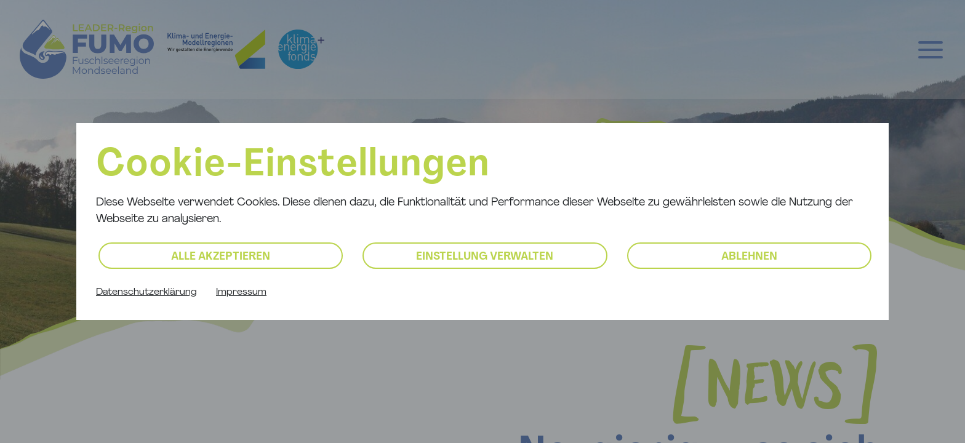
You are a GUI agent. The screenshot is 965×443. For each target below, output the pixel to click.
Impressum (241, 292)
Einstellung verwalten (484, 257)
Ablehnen (749, 257)
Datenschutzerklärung (146, 292)
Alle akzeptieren (220, 257)
